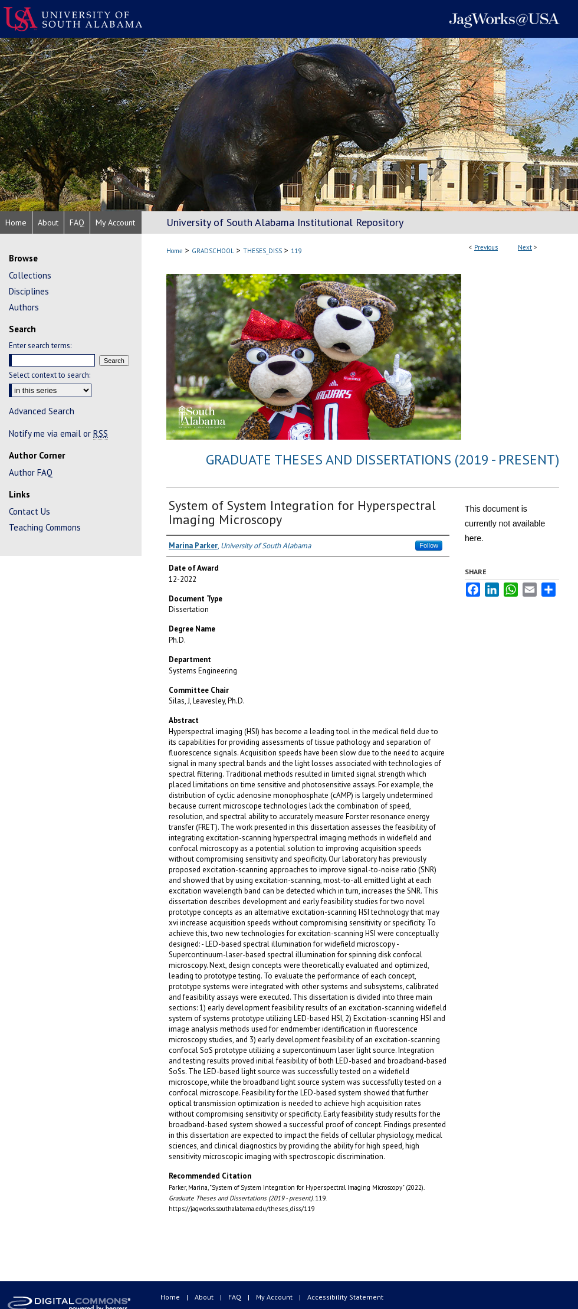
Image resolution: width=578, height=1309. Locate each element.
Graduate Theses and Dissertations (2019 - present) (382, 459)
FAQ (235, 1296)
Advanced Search (41, 411)
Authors (24, 307)
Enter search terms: (40, 346)
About (205, 1296)
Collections (30, 275)
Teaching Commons (45, 527)
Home (174, 251)
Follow (428, 545)
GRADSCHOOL (213, 251)
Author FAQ (30, 472)
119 (296, 251)
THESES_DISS (262, 251)
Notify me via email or (58, 433)
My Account (275, 1296)
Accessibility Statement (345, 1296)
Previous (486, 247)
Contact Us (29, 511)
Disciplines (29, 291)
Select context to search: (49, 375)
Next (525, 247)
